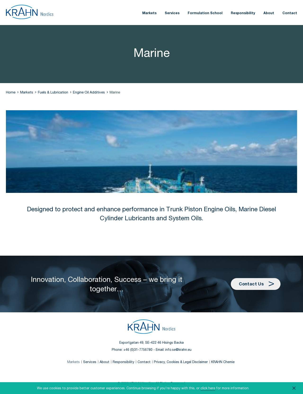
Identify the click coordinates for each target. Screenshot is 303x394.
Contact (289, 13)
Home (10, 92)
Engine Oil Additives (89, 92)
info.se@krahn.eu (178, 349)
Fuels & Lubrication (53, 92)
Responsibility (243, 13)
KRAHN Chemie (223, 362)
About (268, 13)
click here (208, 388)
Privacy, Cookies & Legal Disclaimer (181, 362)
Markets (149, 13)
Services (172, 13)
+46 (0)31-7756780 (137, 349)
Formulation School (205, 13)
